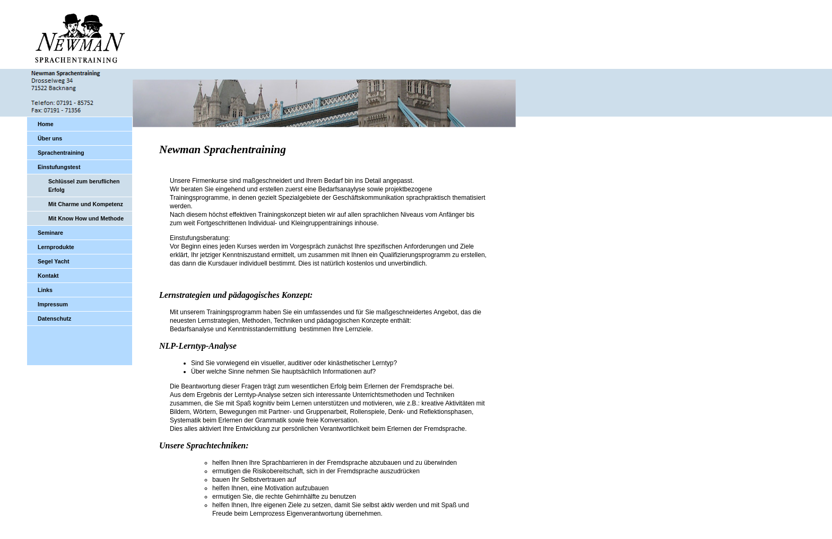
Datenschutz (54, 318)
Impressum (53, 304)
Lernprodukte (56, 247)
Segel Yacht (54, 261)
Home (46, 124)
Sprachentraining (61, 152)
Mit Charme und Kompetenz (85, 204)
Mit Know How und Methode (86, 218)
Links (45, 290)
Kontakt (48, 275)
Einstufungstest (59, 167)
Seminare (50, 232)
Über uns (50, 138)
